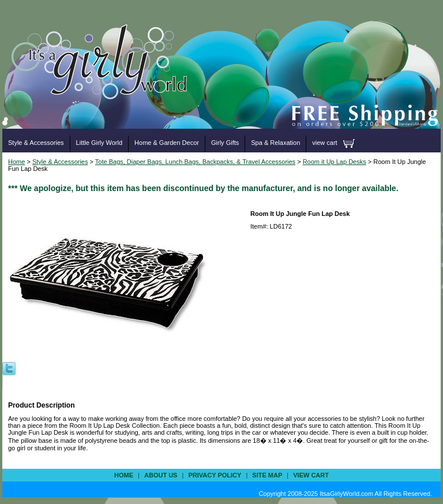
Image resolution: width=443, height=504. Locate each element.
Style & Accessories (36, 142)
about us (160, 475)
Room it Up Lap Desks (334, 161)
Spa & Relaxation (275, 142)
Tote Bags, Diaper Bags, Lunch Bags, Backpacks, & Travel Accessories (195, 161)
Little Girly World (99, 142)
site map (267, 475)
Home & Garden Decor (166, 142)
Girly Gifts (225, 142)
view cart (324, 142)
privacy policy (214, 475)
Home (16, 161)
